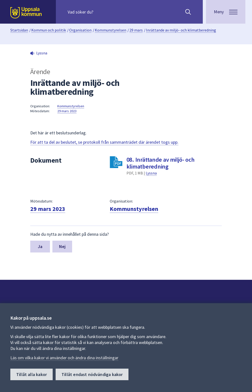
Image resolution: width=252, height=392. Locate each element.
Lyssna (151, 173)
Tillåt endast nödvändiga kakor (92, 374)
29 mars (136, 30)
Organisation (80, 30)
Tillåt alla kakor (31, 374)
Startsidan (19, 30)
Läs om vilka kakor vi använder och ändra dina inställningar (64, 358)
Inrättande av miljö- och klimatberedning (181, 30)
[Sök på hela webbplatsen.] (99, 12)
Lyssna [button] (41, 52)
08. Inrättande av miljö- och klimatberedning (160, 163)
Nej (62, 246)
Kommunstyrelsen (110, 30)
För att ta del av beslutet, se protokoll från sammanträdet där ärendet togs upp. (104, 142)
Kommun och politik (48, 30)
